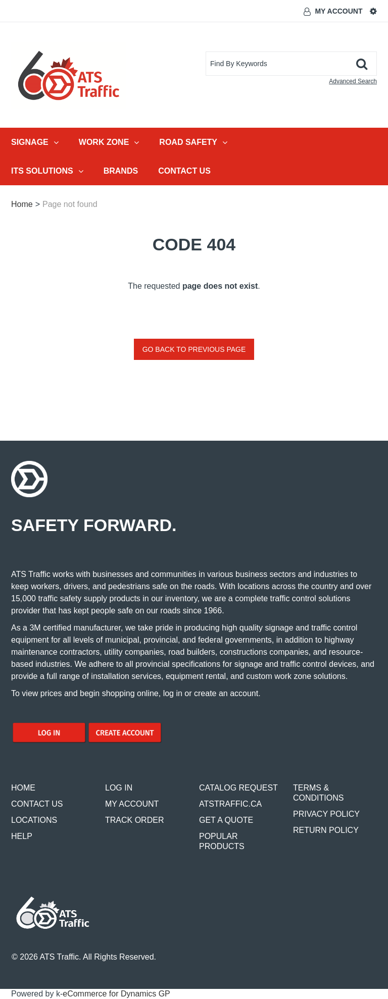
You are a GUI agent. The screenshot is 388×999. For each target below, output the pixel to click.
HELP (21, 836)
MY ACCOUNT (132, 804)
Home (22, 204)
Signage (35, 142)
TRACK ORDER (134, 820)
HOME (23, 787)
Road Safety (193, 142)
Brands (121, 171)
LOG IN (118, 787)
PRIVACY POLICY (326, 814)
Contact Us (184, 171)
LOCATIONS (34, 820)
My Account (338, 11)
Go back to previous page (194, 349)
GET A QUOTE (226, 820)
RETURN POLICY (326, 830)
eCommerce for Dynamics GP (116, 993)
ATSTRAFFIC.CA (230, 804)
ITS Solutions (47, 171)
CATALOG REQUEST (238, 787)
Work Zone (109, 142)
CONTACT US (37, 804)
